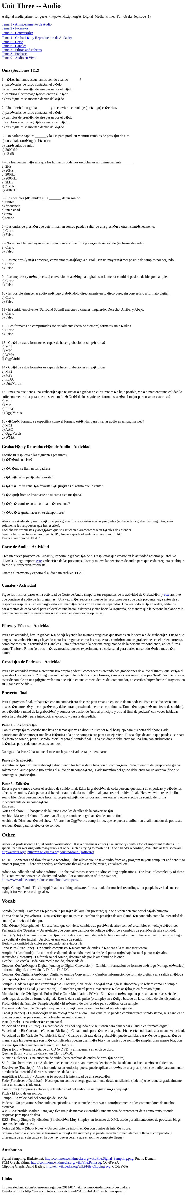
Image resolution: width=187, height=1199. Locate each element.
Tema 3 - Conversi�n (17, 33)
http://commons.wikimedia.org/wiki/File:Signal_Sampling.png (89, 1158)
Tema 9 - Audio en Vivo (19, 58)
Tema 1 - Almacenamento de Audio (27, 24)
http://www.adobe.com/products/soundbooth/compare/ (40, 880)
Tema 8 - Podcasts (15, 54)
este (39, 561)
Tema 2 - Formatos (15, 28)
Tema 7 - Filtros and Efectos (22, 50)
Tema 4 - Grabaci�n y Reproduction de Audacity (37, 38)
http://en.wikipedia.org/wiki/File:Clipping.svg (78, 1166)
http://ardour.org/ (14, 852)
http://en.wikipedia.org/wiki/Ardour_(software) (61, 852)
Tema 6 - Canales (14, 46)
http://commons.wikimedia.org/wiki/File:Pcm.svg (66, 1162)
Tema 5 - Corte (12, 42)
